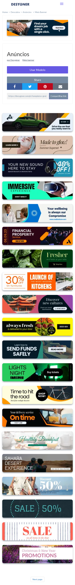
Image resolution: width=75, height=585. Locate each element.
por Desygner (13, 60)
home (5, 12)
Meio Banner (41, 12)
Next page (37, 579)
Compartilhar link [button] (58, 96)
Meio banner (28, 60)
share (37, 80)
